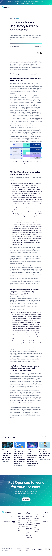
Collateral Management (29, 536)
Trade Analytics (28, 532)
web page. (21, 400)
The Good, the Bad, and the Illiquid (23, 402)
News (44, 519)
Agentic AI (36, 514)
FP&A (19, 532)
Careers (45, 516)
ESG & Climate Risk (21, 527)
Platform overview (36, 517)
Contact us (45, 521)
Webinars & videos (36, 528)
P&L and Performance (29, 519)
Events (36, 531)
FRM (19, 530)
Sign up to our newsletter (8, 517)
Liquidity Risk (21, 524)
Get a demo (26, 499)
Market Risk (20, 516)
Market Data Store (29, 529)
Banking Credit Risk (21, 519)
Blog (11, 18)
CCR (19, 522)
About (44, 514)
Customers (37, 523)
